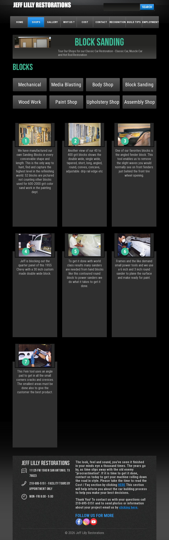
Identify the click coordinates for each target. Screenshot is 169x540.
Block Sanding (139, 85)
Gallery (52, 22)
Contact (101, 22)
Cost (85, 22)
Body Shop (102, 85)
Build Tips (134, 22)
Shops (36, 22)
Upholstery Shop (103, 102)
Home (19, 22)
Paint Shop (66, 102)
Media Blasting (66, 85)
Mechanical (29, 85)
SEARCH (147, 7)
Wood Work (29, 102)
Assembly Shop (139, 102)
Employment (150, 22)
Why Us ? (68, 22)
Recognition (117, 22)
